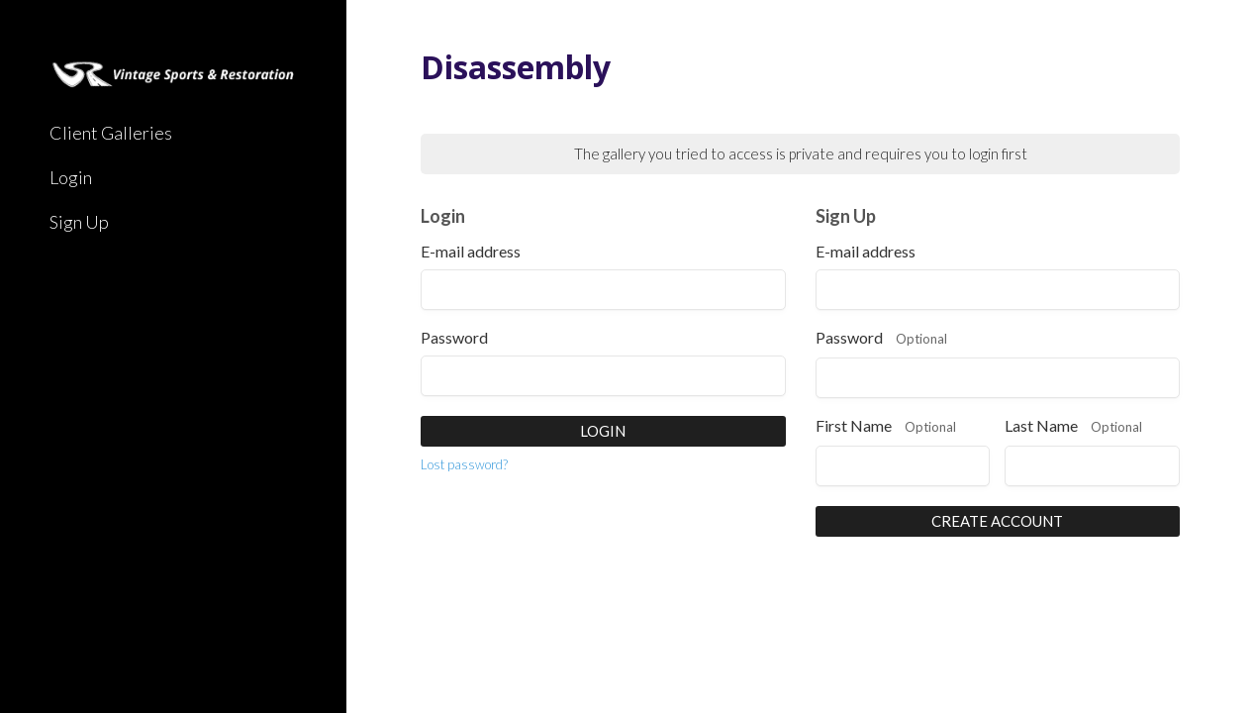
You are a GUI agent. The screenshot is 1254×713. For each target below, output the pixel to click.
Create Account (997, 521)
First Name (886, 427)
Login (603, 431)
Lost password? (464, 464)
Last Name (1073, 427)
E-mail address (471, 251)
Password (454, 338)
